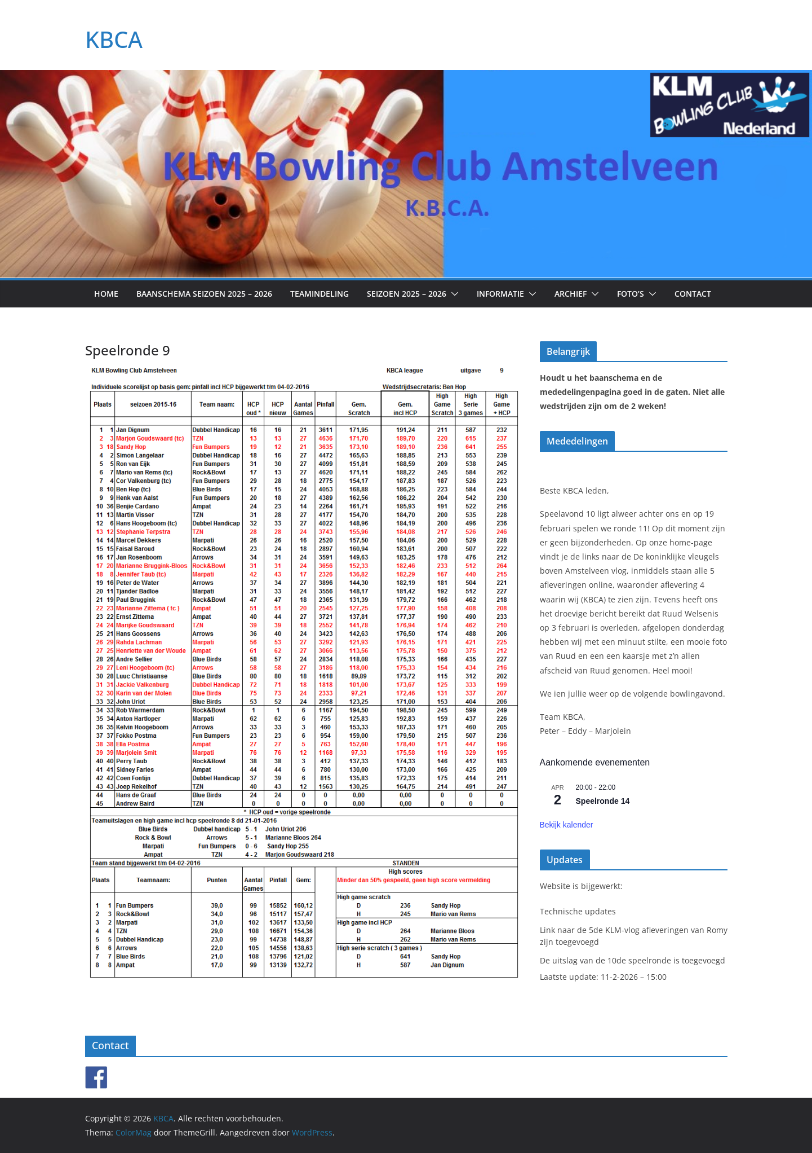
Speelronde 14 (603, 801)
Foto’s (630, 293)
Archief (570, 293)
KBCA (114, 39)
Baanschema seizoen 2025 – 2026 (204, 293)
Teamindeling (319, 293)
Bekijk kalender (566, 824)
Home (106, 293)
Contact (693, 293)
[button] (452, 294)
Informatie (500, 293)
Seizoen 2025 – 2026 (406, 293)
